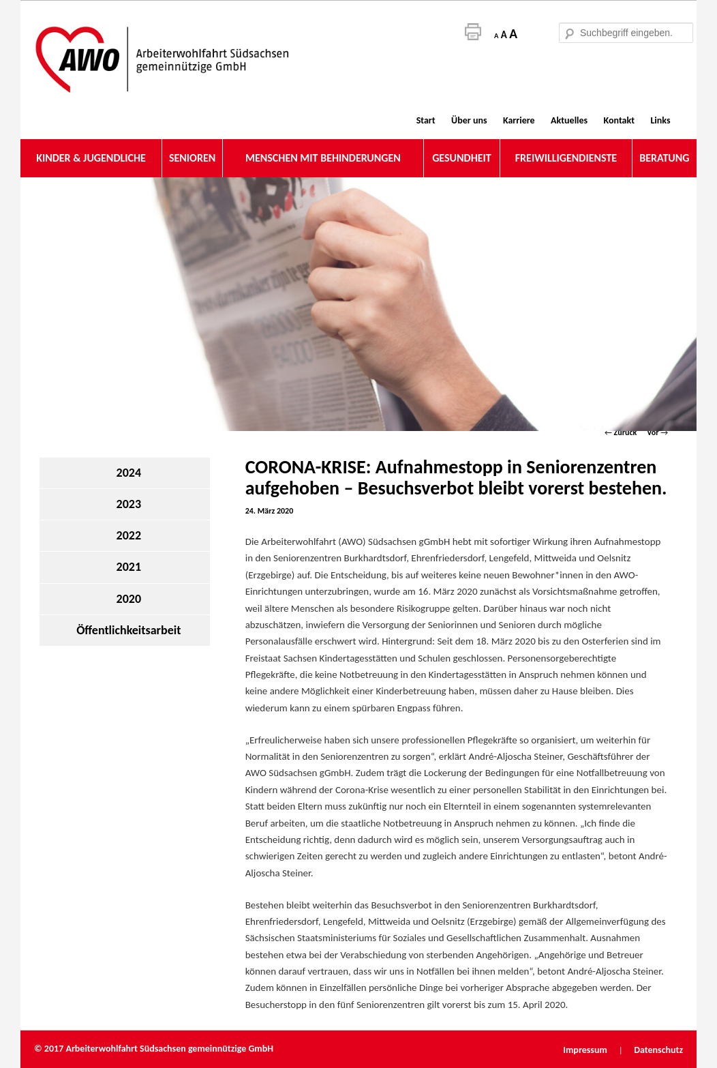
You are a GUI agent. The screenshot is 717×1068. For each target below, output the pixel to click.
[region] (358, 304)
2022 (129, 535)
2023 (129, 503)
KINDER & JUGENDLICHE (91, 157)
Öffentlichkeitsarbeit (128, 630)
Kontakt (619, 120)
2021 (129, 566)
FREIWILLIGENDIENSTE (566, 157)
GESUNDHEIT (461, 157)
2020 (129, 598)
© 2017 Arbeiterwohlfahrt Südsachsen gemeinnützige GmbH (153, 1048)
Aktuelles (569, 120)
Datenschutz (658, 1050)
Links (660, 120)
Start (426, 120)
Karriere (519, 120)
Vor (657, 432)
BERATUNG (664, 157)
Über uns (469, 120)
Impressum (586, 1050)
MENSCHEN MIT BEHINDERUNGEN (323, 157)
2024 (129, 472)
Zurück (621, 432)
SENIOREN (192, 157)
